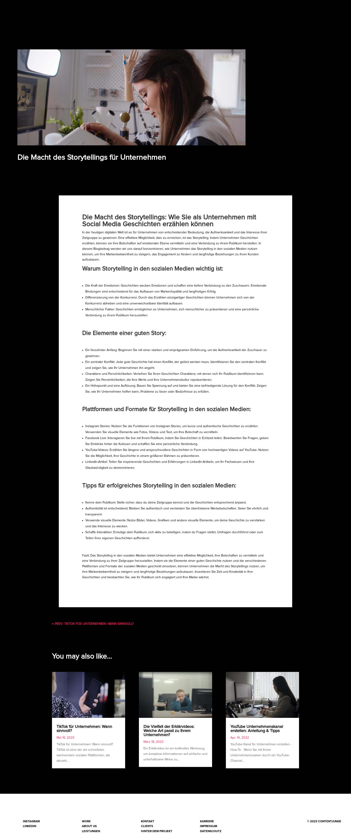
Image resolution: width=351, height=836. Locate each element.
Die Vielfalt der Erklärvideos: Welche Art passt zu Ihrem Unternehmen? (168, 733)
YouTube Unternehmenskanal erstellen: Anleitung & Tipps (256, 731)
